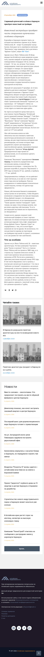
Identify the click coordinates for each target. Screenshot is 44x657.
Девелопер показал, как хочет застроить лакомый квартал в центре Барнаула (22, 412)
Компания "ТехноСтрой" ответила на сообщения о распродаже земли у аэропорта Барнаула (22, 537)
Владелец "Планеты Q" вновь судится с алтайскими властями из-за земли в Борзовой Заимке (22, 472)
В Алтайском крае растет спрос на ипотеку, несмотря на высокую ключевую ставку (22, 521)
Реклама (4, 614)
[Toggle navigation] (41, 2)
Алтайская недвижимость (26, 651)
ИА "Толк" (25, 51)
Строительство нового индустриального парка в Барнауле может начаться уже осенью (22, 505)
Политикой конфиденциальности (22, 602)
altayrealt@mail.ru (29, 607)
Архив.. (22, 549)
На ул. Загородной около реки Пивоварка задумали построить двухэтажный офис (22, 440)
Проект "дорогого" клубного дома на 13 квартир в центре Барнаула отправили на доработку (22, 488)
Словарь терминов (8, 611)
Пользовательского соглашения (27, 600)
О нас (3, 618)
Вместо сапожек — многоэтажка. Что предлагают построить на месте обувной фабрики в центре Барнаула (22, 398)
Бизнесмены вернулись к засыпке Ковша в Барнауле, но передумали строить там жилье (22, 456)
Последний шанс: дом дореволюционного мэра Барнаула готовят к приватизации (22, 426)
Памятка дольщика (8, 616)
